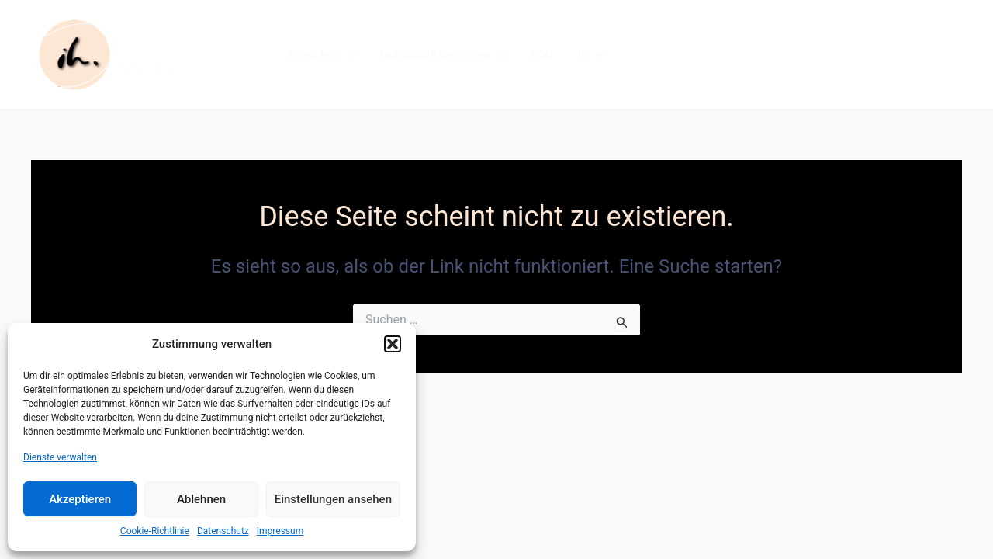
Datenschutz (223, 531)
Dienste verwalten (60, 457)
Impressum (280, 531)
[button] (392, 344)
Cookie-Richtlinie (154, 531)
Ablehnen (201, 499)
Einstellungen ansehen (333, 499)
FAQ (542, 54)
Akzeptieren (80, 499)
